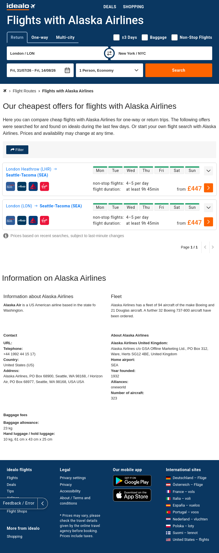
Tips (10, 491)
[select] (208, 187)
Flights (12, 478)
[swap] (109, 53)
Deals (109, 7)
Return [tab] (17, 37)
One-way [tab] (39, 37)
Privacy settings (73, 478)
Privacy (66, 484)
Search (178, 70)
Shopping (133, 7)
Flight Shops (17, 511)
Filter (19, 150)
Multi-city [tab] (65, 37)
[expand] (208, 170)
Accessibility (70, 491)
